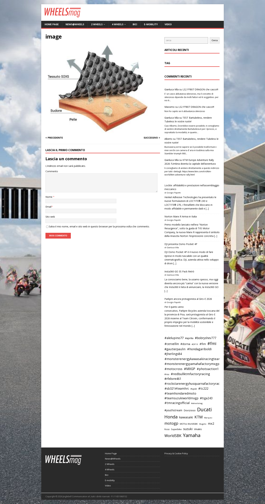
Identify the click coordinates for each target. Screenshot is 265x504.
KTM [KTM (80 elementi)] (199, 417)
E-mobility (151, 24)
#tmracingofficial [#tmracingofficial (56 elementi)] (177, 403)
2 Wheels (97, 24)
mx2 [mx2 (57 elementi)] (211, 423)
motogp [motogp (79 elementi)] (171, 423)
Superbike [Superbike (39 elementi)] (176, 429)
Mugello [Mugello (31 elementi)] (202, 424)
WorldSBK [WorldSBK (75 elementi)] (172, 435)
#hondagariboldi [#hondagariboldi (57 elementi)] (199, 349)
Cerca (215, 40)
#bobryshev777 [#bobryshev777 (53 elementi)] (205, 338)
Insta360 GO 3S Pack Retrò (179, 271)
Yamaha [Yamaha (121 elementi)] (191, 435)
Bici (135, 24)
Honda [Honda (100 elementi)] (171, 417)
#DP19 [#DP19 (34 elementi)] (195, 344)
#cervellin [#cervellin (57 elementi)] (171, 344)
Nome (49, 196)
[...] (207, 208)
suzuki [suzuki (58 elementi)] (187, 429)
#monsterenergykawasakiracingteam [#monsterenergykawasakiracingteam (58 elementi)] (192, 359)
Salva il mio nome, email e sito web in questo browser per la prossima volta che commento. (99, 226)
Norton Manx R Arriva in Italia (180, 216)
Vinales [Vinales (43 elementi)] (198, 429)
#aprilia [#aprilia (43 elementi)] (189, 338)
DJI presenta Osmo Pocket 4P (180, 244)
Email (48, 206)
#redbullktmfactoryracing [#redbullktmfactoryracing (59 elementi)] (190, 374)
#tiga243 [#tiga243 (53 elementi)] (206, 398)
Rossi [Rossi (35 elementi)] (167, 429)
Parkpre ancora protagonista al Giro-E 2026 (188, 298)
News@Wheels (75, 24)
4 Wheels (117, 24)
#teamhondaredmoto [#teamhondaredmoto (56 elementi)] (180, 393)
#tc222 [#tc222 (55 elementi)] (203, 388)
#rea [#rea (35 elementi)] (166, 374)
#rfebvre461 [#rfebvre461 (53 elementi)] (172, 379)
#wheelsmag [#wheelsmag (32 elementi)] (196, 403)
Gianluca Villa (171, 89)
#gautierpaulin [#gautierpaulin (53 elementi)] (175, 349)
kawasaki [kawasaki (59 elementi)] (186, 417)
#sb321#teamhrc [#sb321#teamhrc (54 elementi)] (176, 388)
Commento (51, 171)
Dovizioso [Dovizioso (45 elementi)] (190, 410)
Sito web (50, 216)
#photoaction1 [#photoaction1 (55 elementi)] (208, 369)
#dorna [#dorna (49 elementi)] (185, 344)
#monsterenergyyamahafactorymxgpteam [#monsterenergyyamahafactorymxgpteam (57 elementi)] (195, 364)
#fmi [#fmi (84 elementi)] (211, 343)
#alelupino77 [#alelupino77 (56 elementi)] (174, 338)
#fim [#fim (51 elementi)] (202, 344)
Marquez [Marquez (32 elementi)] (208, 417)
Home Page (52, 24)
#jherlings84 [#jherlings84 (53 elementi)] (173, 354)
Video (168, 24)
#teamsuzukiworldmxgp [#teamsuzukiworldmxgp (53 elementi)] (181, 398)
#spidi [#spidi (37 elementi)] (193, 388)
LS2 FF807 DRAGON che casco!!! (200, 89)
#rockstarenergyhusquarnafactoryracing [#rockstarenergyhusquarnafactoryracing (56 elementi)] (194, 384)
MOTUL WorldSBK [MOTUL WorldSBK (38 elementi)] (189, 423)
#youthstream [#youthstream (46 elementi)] (173, 410)
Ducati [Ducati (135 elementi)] (204, 409)
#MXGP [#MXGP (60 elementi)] (189, 369)
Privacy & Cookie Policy (176, 453)
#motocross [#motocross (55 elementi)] (173, 369)
